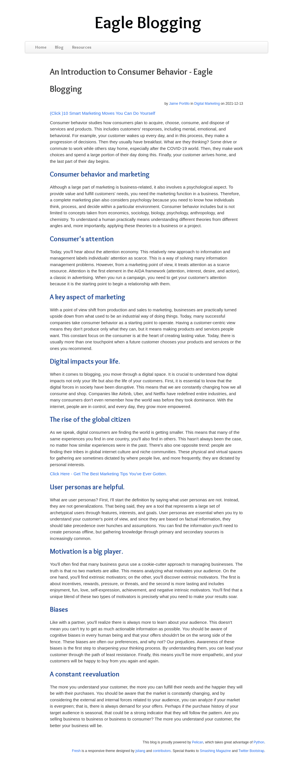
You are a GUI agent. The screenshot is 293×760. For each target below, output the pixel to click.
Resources (81, 47)
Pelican (197, 742)
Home (40, 47)
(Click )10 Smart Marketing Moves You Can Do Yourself (102, 113)
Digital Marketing (207, 104)
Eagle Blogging (148, 22)
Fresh (76, 751)
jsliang (140, 751)
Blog (59, 47)
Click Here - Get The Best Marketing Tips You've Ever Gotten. (108, 473)
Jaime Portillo (179, 104)
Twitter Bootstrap (251, 751)
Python (259, 742)
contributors (162, 751)
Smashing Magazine (215, 751)
